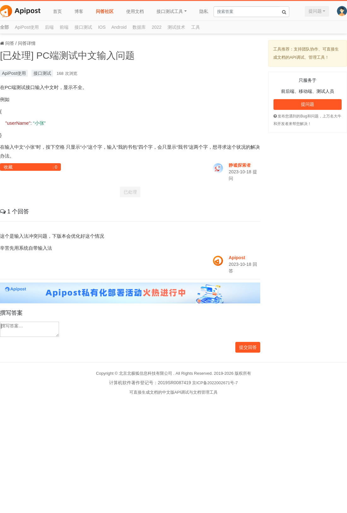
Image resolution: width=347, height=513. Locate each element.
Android (118, 27)
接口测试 (83, 27)
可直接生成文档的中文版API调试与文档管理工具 (173, 392)
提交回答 (248, 347)
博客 (78, 11)
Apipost (237, 257)
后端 (49, 27)
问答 (9, 43)
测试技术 (176, 27)
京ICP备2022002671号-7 (215, 382)
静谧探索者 (240, 165)
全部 (4, 27)
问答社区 (105, 11)
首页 (57, 11)
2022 (157, 27)
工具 (195, 27)
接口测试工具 (169, 11)
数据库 (139, 27)
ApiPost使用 (27, 27)
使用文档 (135, 11)
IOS (102, 27)
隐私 (203, 11)
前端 (64, 27)
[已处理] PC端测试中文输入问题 (67, 55)
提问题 (315, 11)
